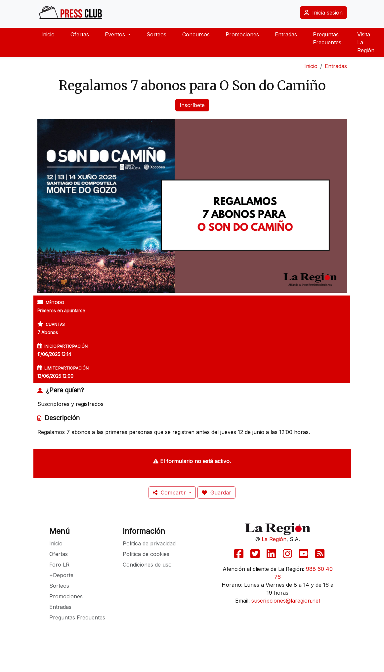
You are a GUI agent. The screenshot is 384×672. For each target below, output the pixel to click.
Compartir (170, 492)
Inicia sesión (323, 12)
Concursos (196, 34)
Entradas (286, 34)
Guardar (216, 492)
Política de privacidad (149, 543)
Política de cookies (146, 554)
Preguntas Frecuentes (327, 38)
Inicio (48, 34)
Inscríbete (192, 105)
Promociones (242, 34)
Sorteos (156, 34)
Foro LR (59, 564)
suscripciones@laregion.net (285, 600)
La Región (274, 539)
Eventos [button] (116, 34)
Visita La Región (365, 42)
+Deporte (61, 575)
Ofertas (79, 34)
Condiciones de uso (147, 564)
